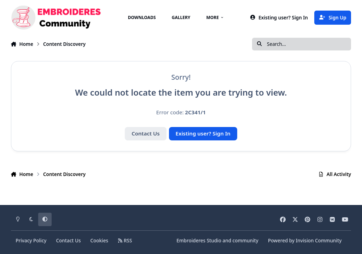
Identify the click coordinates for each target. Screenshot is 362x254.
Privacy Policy (31, 240)
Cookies (99, 240)
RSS (125, 240)
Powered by (304, 240)
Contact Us (145, 133)
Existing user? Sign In (203, 133)
